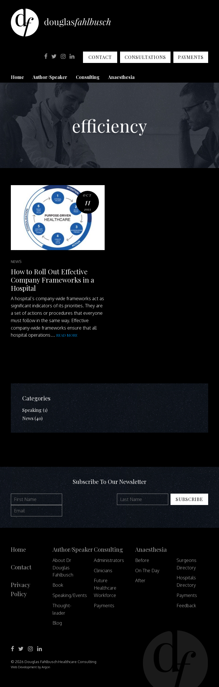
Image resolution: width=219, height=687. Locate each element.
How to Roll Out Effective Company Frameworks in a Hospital (52, 280)
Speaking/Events (69, 595)
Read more (67, 335)
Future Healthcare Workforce (105, 588)
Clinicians (103, 570)
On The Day (147, 570)
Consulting (88, 77)
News (16, 261)
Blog (57, 623)
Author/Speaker (50, 77)
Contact (100, 57)
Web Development (24, 667)
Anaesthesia (121, 77)
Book (57, 585)
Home (17, 77)
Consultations (145, 57)
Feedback (186, 605)
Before (142, 560)
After (140, 580)
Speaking (32, 410)
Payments (191, 57)
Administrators (109, 560)
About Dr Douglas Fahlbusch (62, 567)
